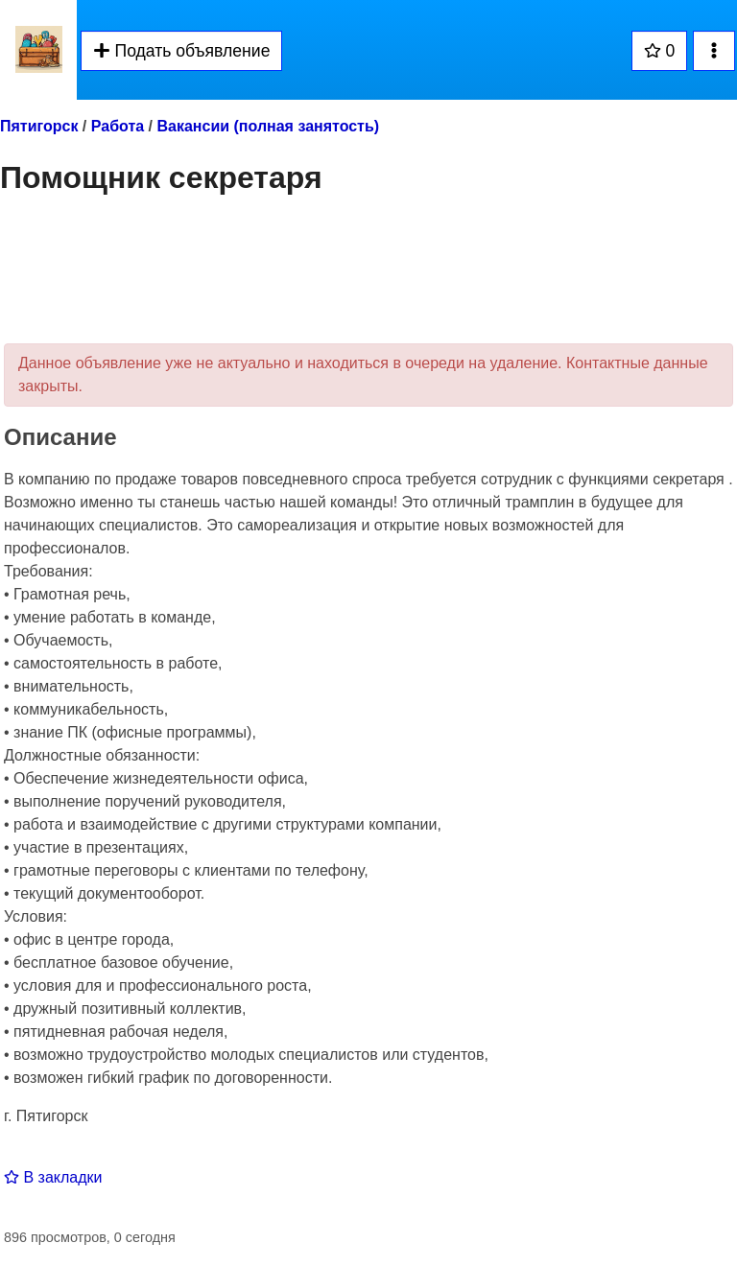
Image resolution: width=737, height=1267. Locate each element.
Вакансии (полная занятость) (267, 126)
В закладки (53, 1177)
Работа (117, 126)
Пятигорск (39, 126)
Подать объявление (181, 50)
